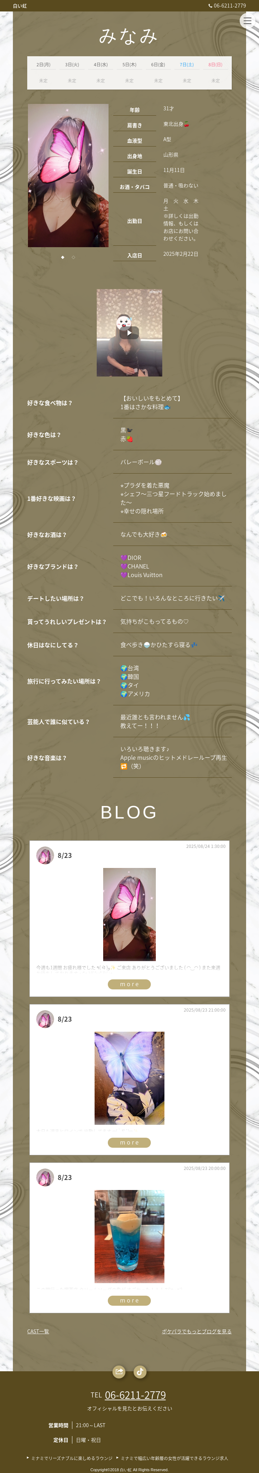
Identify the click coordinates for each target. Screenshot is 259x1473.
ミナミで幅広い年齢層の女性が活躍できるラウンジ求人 (174, 1458)
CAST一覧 (38, 1331)
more (130, 983)
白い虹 (20, 5)
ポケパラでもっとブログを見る (197, 1331)
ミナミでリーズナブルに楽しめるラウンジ (71, 1458)
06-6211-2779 (226, 5)
